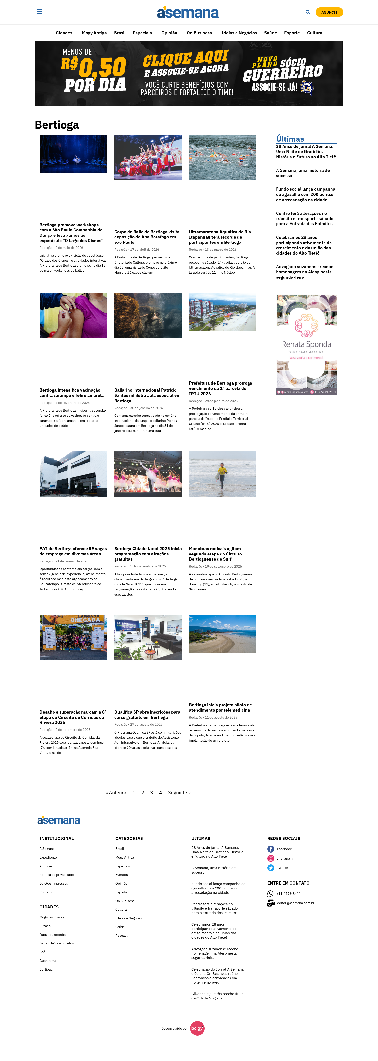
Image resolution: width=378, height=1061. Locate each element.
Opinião (169, 32)
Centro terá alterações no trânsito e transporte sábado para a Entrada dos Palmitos (304, 218)
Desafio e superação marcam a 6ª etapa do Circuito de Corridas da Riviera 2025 (73, 717)
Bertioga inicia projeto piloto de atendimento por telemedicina (220, 707)
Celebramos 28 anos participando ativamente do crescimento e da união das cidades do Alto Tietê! (304, 245)
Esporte (292, 32)
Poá (42, 952)
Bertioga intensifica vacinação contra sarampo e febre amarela (72, 392)
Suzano (45, 926)
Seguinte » (179, 792)
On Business (199, 32)
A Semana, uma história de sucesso (303, 172)
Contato (46, 892)
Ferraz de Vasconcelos (57, 943)
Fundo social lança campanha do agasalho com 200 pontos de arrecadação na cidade (305, 194)
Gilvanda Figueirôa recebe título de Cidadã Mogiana (217, 996)
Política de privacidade (57, 875)
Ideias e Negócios (239, 32)
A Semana (47, 848)
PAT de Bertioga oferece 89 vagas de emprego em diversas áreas (73, 551)
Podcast (121, 935)
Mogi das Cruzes (52, 917)
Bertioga (46, 969)
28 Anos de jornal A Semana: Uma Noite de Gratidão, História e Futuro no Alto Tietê (306, 151)
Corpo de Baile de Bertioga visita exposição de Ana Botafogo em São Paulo (147, 237)
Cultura (314, 32)
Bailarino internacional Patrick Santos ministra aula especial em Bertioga (147, 395)
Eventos (121, 875)
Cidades (64, 32)
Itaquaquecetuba (53, 934)
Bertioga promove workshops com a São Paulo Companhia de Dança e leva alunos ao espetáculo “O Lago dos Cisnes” (72, 232)
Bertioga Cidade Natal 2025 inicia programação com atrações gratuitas (148, 554)
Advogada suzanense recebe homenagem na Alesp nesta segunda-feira (304, 272)
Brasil (120, 32)
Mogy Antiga (94, 32)
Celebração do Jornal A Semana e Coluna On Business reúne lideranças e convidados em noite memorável (217, 976)
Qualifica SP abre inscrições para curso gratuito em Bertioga (147, 714)
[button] (55, 12)
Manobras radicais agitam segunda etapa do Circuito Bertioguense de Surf (215, 554)
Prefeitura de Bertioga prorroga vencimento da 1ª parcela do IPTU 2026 (220, 388)
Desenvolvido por (174, 1028)
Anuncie (46, 866)
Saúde (270, 32)
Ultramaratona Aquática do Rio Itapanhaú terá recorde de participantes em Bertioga (220, 237)
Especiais (142, 32)
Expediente (48, 857)
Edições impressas (54, 883)
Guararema (48, 960)
